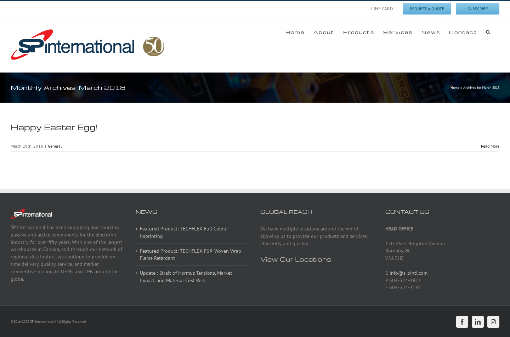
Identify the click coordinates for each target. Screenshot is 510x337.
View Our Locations (295, 259)
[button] (488, 32)
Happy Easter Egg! (54, 127)
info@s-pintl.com (408, 273)
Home (454, 87)
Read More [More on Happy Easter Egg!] (490, 146)
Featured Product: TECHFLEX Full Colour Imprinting (184, 232)
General (55, 146)
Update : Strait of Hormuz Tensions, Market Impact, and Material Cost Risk (186, 277)
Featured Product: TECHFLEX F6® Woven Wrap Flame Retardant (190, 255)
